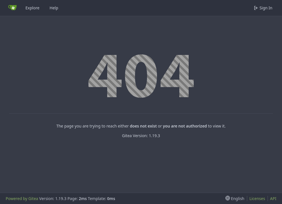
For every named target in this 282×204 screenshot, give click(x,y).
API (273, 198)
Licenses (257, 198)
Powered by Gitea (22, 198)
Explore (32, 7)
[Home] (12, 8)
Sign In (263, 7)
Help (53, 7)
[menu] (233, 198)
